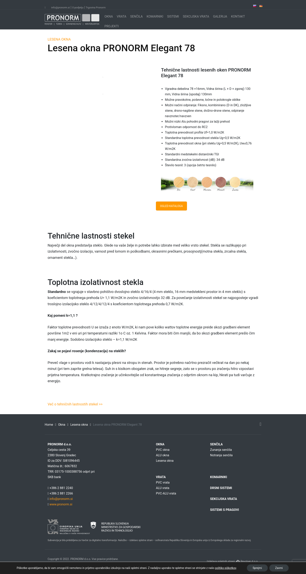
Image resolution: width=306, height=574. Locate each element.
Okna (61, 424)
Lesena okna (79, 424)
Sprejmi (257, 568)
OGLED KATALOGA (171, 206)
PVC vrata (163, 482)
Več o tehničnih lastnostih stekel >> (75, 404)
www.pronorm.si (60, 504)
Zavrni (279, 568)
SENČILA (136, 16)
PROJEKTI (111, 26)
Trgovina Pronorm (96, 7)
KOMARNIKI (155, 16)
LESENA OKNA (59, 39)
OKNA (108, 16)
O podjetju (78, 7)
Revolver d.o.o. (249, 561)
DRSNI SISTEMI (221, 488)
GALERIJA (220, 16)
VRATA (121, 16)
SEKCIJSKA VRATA (196, 16)
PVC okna (162, 450)
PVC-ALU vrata (166, 493)
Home (49, 424)
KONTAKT (238, 16)
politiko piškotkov (225, 568)
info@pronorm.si (60, 7)
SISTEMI (173, 16)
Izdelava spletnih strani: (221, 561)
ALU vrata (162, 488)
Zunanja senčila (221, 450)
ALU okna (162, 455)
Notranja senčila (221, 455)
